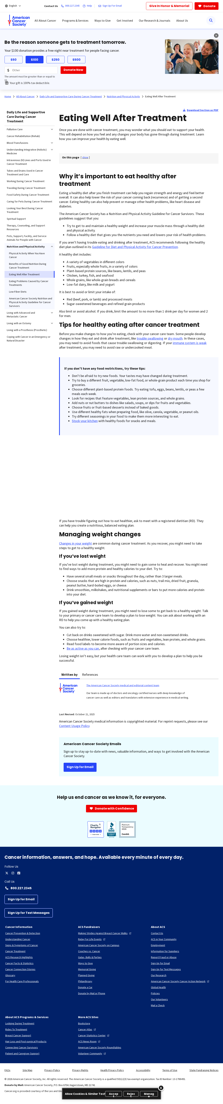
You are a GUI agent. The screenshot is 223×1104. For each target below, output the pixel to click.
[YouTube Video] (125, 476)
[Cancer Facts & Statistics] (19, 963)
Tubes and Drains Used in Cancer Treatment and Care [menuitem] (25, 172)
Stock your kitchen (85, 421)
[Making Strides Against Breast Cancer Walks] (105, 933)
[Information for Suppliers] (165, 951)
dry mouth (175, 338)
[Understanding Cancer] (17, 939)
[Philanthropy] (85, 981)
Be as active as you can (83, 648)
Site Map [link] (27, 1070)
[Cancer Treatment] (15, 951)
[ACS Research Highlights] (19, 957)
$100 (34, 60)
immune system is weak (189, 343)
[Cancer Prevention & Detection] (22, 933)
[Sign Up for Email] (21, 899)
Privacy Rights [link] (80, 1070)
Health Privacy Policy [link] (112, 1070)
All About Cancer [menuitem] (45, 20)
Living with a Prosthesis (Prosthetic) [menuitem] (27, 330)
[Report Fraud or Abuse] (164, 957)
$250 (55, 60)
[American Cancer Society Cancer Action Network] (180, 981)
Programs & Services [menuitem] (75, 20)
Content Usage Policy (74, 726)
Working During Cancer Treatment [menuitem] (25, 181)
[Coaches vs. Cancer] (89, 951)
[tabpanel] (138, 693)
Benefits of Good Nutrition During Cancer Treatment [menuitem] (27, 265)
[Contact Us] (157, 933)
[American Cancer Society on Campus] (98, 945)
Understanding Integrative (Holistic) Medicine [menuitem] (27, 151)
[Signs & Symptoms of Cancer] (21, 945)
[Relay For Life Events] (92, 939)
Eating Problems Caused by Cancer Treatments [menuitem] (28, 283)
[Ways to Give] (85, 963)
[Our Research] (158, 975)
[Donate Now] (73, 70)
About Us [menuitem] (182, 20)
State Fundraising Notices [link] (204, 1070)
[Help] (88, 6)
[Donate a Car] (85, 987)
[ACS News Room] (89, 1041)
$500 (76, 60)
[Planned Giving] (86, 975)
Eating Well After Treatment (160, 96)
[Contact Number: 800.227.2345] (111, 888)
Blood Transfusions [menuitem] (17, 143)
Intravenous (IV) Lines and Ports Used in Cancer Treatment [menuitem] (29, 162)
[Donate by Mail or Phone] (91, 993)
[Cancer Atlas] (87, 1029)
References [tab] (90, 674)
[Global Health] (158, 987)
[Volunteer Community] (92, 1053)
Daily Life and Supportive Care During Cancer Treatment (26, 116)
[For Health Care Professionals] (22, 981)
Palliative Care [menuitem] (15, 129)
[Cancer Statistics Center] (94, 1035)
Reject (131, 1094)
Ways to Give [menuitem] (102, 20)
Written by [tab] (69, 674)
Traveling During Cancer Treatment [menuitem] (26, 188)
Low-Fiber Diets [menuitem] (18, 291)
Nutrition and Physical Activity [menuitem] (26, 246)
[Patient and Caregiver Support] (22, 1053)
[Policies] (155, 993)
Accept (113, 1094)
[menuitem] (19, 20)
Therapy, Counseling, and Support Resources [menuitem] (26, 227)
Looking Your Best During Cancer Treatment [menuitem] (25, 210)
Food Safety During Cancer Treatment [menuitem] (28, 194)
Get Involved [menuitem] (125, 20)
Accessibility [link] (143, 1070)
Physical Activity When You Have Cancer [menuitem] (27, 255)
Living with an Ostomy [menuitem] (19, 323)
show (85, 157)
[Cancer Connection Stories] (20, 969)
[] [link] (85, 157)
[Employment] (158, 945)
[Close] (161, 1088)
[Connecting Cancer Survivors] (21, 1047)
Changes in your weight (75, 543)
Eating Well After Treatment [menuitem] (24, 274)
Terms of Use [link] (169, 1070)
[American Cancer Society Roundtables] (99, 1047)
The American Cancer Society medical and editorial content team (122, 685)
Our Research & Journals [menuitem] (154, 20)
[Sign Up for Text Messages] (29, 912)
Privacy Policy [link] (52, 1070)
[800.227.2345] (71, 6)
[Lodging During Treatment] (19, 1023)
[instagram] (13, 873)
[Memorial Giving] (87, 969)
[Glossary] (10, 975)
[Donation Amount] (31, 70)
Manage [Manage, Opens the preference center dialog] (149, 1094)
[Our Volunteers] (159, 999)
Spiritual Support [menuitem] (16, 218)
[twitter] (7, 873)
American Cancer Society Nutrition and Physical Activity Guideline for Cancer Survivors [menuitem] (30, 302)
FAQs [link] (7, 1070)
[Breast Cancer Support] (18, 1035)
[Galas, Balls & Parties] (90, 957)
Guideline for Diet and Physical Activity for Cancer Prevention (135, 247)
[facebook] (19, 873)
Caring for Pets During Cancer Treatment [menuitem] (29, 201)
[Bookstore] (84, 1023)
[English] (15, 6)
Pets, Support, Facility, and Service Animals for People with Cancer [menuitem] (26, 237)
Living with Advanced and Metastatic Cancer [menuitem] (21, 314)
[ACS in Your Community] (164, 939)
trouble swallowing (150, 338)
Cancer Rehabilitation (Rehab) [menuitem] (23, 136)
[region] (111, 1093)
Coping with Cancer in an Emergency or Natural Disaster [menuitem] (28, 338)
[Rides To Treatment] (16, 1029)
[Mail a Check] (158, 1005)
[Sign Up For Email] (110, 6)
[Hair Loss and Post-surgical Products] (25, 1041)
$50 (14, 60)
